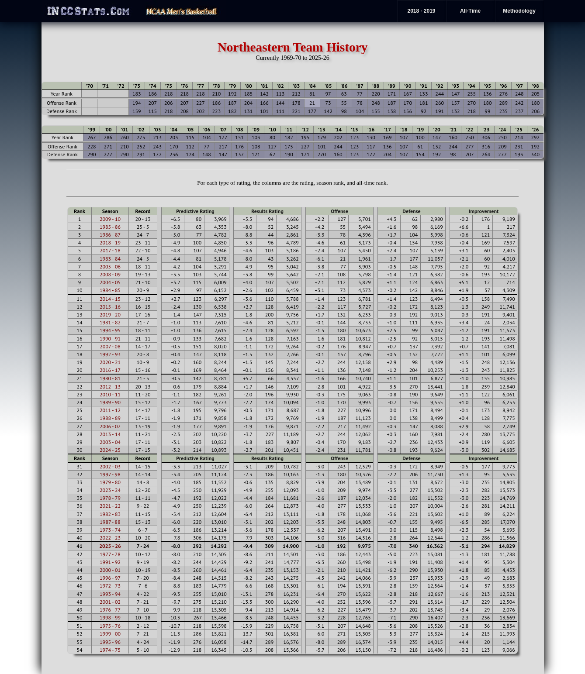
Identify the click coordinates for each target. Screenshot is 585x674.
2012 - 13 (110, 386)
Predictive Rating (195, 211)
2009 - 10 (110, 219)
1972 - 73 (110, 585)
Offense (339, 211)
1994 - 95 (110, 330)
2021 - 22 (110, 505)
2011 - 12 (110, 410)
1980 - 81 (110, 378)
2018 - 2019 (421, 11)
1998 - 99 (110, 617)
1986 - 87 (110, 234)
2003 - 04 (110, 442)
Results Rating (267, 211)
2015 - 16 (110, 306)
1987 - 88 (110, 522)
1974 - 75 (110, 649)
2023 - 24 (110, 490)
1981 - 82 (110, 322)
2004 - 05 (110, 282)
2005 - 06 (110, 266)
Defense (411, 211)
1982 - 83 (110, 514)
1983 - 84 (110, 258)
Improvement (483, 211)
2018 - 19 (110, 242)
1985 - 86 (110, 227)
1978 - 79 (110, 498)
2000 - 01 (110, 570)
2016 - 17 (110, 370)
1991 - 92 (110, 562)
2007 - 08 (110, 346)
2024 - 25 (110, 450)
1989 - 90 (110, 402)
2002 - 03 (110, 466)
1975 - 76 (110, 625)
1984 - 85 (110, 290)
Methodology (519, 11)
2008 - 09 (110, 274)
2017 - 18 (110, 250)
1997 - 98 (110, 474)
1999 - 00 (110, 633)
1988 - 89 (110, 418)
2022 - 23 (110, 537)
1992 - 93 (110, 354)
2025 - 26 (110, 546)
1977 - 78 (110, 554)
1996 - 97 (110, 577)
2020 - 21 (110, 362)
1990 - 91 (110, 338)
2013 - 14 (110, 434)
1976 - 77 (110, 609)
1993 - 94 (110, 594)
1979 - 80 (110, 482)
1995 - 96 (110, 642)
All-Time (470, 11)
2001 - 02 (110, 601)
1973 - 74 (110, 529)
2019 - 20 (110, 314)
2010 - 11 (110, 394)
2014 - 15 (110, 299)
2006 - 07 (110, 426)
